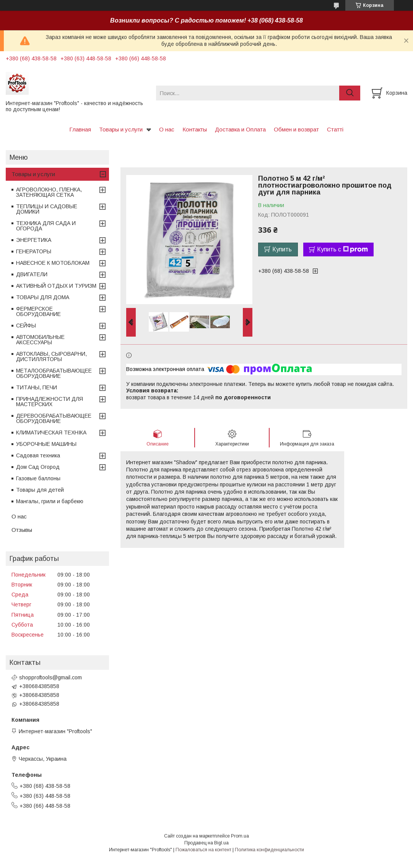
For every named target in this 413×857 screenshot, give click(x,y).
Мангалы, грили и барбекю (49, 501)
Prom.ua (240, 836)
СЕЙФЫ (26, 325)
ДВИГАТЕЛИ (31, 274)
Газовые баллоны (38, 478)
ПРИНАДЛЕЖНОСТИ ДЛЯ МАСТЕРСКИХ (49, 401)
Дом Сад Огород (38, 467)
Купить (282, 249)
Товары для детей (40, 490)
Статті (335, 129)
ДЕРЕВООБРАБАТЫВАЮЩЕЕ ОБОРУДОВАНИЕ (53, 418)
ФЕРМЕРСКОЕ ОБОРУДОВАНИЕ (38, 311)
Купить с (342, 249)
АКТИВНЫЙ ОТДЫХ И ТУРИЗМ (56, 286)
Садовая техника (38, 455)
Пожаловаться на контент (203, 849)
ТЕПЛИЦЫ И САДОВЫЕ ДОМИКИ (46, 209)
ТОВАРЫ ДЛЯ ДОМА (42, 297)
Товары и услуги (121, 129)
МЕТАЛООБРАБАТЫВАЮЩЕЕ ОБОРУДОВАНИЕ (54, 373)
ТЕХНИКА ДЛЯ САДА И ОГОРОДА (46, 226)
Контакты (194, 129)
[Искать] (349, 93)
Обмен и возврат (296, 129)
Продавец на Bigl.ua (206, 843)
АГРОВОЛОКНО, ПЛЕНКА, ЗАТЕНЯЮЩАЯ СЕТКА (49, 192)
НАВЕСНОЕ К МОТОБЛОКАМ (52, 263)
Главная (80, 129)
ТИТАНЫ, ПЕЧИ (36, 387)
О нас (166, 129)
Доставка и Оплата (240, 129)
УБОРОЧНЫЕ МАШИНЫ (46, 444)
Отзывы (21, 530)
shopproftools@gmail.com (50, 677)
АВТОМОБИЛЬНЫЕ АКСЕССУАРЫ (40, 339)
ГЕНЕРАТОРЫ (33, 251)
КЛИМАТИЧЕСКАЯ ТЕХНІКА (51, 432)
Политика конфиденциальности (269, 849)
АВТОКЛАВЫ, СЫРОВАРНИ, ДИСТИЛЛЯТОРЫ (51, 356)
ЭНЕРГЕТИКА (33, 240)
